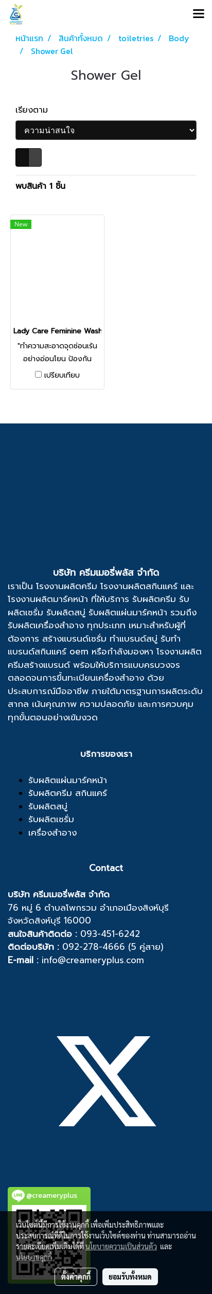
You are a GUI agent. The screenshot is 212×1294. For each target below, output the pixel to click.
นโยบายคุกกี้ (34, 1257)
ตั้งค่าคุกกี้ (76, 1276)
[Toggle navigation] (198, 14)
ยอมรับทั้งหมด (130, 1276)
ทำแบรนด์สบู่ (133, 638)
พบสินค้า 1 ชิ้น (40, 186)
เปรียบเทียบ (62, 375)
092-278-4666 (93, 946)
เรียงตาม (36, 110)
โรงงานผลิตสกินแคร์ (139, 586)
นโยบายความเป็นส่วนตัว (121, 1246)
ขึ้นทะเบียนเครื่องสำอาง (100, 677)
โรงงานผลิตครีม (66, 586)
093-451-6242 (110, 934)
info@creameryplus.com (93, 960)
